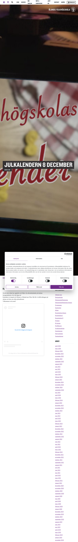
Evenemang (58, 305)
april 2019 (58, 530)
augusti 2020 (58, 496)
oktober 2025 (58, 359)
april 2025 (58, 372)
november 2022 (59, 431)
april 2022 (58, 447)
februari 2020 (59, 506)
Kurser (23, 2)
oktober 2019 (58, 517)
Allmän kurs (58, 295)
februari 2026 (59, 351)
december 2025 (59, 353)
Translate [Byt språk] (71, 2)
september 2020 (59, 493)
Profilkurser (58, 326)
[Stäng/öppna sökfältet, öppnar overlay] (12, 2)
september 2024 (59, 390)
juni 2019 (57, 524)
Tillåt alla (61, 287)
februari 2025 (59, 377)
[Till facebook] (4, 2)
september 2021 (59, 462)
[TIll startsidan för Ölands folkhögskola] (62, 9)
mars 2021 (58, 478)
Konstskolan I (59, 315)
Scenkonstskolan (59, 328)
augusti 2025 (58, 364)
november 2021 (59, 457)
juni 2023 (57, 413)
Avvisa (17, 287)
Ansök (63, 2)
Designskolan (59, 297)
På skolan (57, 323)
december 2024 (59, 382)
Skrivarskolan (59, 333)
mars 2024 (58, 398)
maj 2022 (57, 444)
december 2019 (59, 511)
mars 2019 (58, 532)
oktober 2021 (58, 460)
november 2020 (59, 488)
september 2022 (59, 436)
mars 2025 (58, 374)
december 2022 (59, 429)
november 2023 (59, 408)
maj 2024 (57, 392)
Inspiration (58, 308)
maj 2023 (57, 416)
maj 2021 (57, 473)
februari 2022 (59, 452)
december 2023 (59, 405)
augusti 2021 (58, 465)
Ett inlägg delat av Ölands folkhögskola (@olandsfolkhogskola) (23, 353)
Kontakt (56, 2)
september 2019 (59, 519)
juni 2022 (57, 442)
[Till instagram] (8, 2)
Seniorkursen (58, 331)
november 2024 (59, 385)
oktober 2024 (58, 387)
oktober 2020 (58, 491)
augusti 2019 (58, 522)
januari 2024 (58, 403)
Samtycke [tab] (16, 258)
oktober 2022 (58, 434)
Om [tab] (62, 258)
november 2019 (59, 514)
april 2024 (58, 395)
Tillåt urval (39, 287)
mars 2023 (58, 421)
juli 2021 (57, 467)
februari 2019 (59, 535)
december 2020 (59, 486)
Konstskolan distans (60, 313)
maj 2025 (57, 369)
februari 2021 (59, 480)
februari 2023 (59, 423)
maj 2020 (57, 499)
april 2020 (58, 501)
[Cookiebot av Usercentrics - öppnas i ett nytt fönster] (65, 254)
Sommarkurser (59, 336)
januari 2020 (58, 509)
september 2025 (59, 361)
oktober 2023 (58, 410)
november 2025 (59, 356)
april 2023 (58, 418)
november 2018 (59, 540)
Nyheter (57, 321)
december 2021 (59, 454)
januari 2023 (58, 426)
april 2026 (58, 346)
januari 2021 (58, 483)
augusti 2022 (58, 439)
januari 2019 (58, 537)
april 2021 (58, 475)
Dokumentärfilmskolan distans (63, 302)
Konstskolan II (59, 318)
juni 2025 (57, 367)
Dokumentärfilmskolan (61, 300)
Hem (18, 2)
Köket (56, 310)
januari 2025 (58, 379)
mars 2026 (58, 348)
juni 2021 (57, 470)
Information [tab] (39, 258)
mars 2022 (58, 449)
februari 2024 (59, 400)
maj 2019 (57, 527)
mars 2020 (58, 504)
